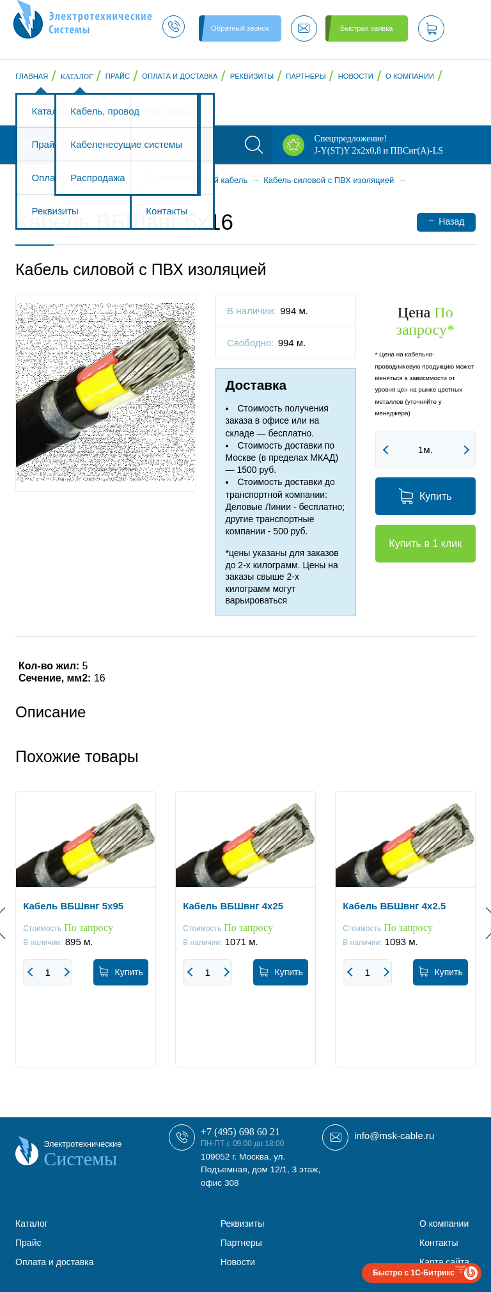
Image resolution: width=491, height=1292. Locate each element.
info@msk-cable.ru (394, 1135)
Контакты (41, 109)
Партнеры (305, 76)
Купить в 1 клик (425, 543)
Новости (355, 76)
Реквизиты (252, 76)
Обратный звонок (240, 28)
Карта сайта (444, 1262)
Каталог (77, 76)
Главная (31, 76)
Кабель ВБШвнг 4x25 (233, 905)
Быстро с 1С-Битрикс (414, 1272)
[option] (86, 939)
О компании (410, 76)
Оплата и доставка (179, 76)
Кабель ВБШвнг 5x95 (73, 905)
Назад (446, 221)
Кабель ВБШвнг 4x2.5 (394, 905)
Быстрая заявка (366, 28)
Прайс (117, 76)
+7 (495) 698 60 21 (240, 1131)
